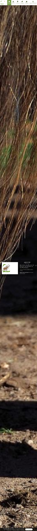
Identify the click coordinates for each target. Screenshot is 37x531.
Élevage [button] (22, 2)
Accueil (9, 2)
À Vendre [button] (27, 2)
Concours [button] (18, 2)
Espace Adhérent (33, 2)
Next (36, 265)
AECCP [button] (13, 2)
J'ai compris (28, 529)
